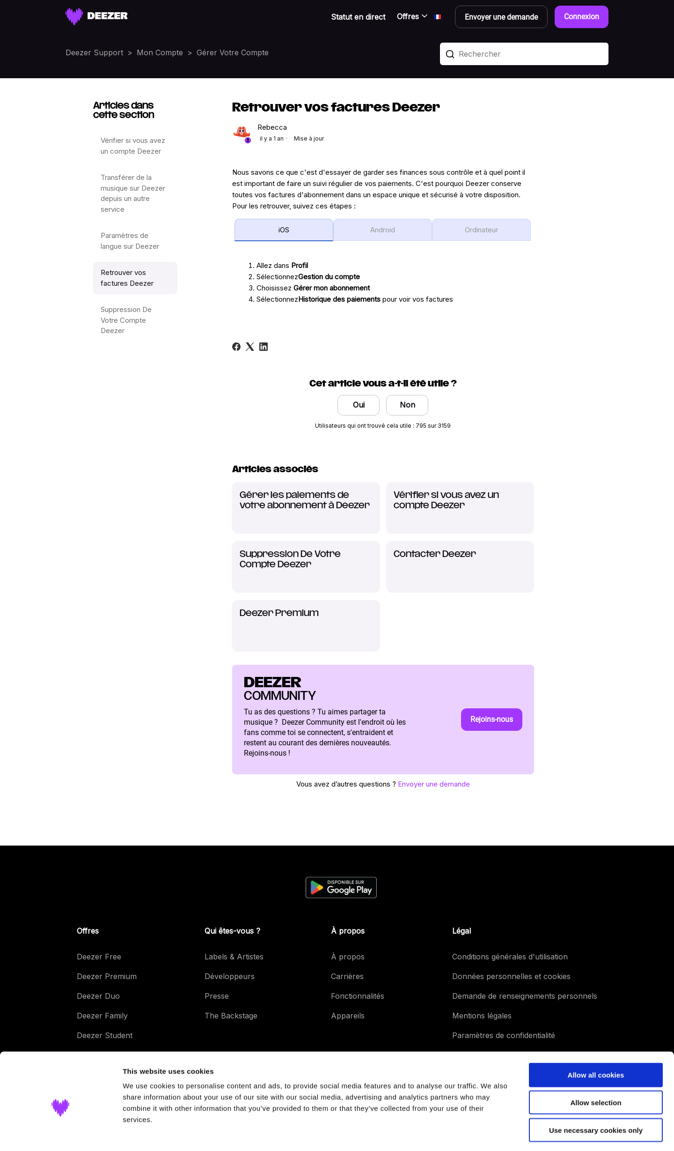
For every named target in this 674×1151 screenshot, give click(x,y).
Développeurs (230, 976)
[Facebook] (236, 346)
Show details (491, 1132)
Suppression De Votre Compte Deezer (126, 320)
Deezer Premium (279, 613)
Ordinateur (481, 229)
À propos (348, 956)
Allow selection (595, 1064)
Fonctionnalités (357, 996)
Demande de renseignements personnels (524, 996)
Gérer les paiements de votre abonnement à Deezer (305, 500)
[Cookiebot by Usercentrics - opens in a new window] (61, 1133)
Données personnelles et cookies (511, 976)
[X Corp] (250, 346)
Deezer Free (99, 956)
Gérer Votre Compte (233, 52)
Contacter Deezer (435, 554)
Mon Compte (160, 52)
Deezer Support (94, 52)
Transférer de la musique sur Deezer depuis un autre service (133, 193)
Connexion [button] (581, 16)
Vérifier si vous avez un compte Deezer (133, 146)
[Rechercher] (524, 54)
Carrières (347, 976)
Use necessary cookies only (596, 1091)
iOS (283, 229)
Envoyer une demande (434, 784)
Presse (217, 996)
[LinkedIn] (263, 346)
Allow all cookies (596, 1036)
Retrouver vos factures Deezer (127, 278)
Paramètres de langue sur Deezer (130, 241)
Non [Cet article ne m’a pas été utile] (407, 404)
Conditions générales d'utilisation (510, 956)
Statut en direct (358, 17)
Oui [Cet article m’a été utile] (359, 404)
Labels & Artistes (234, 956)
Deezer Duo (98, 996)
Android (382, 229)
